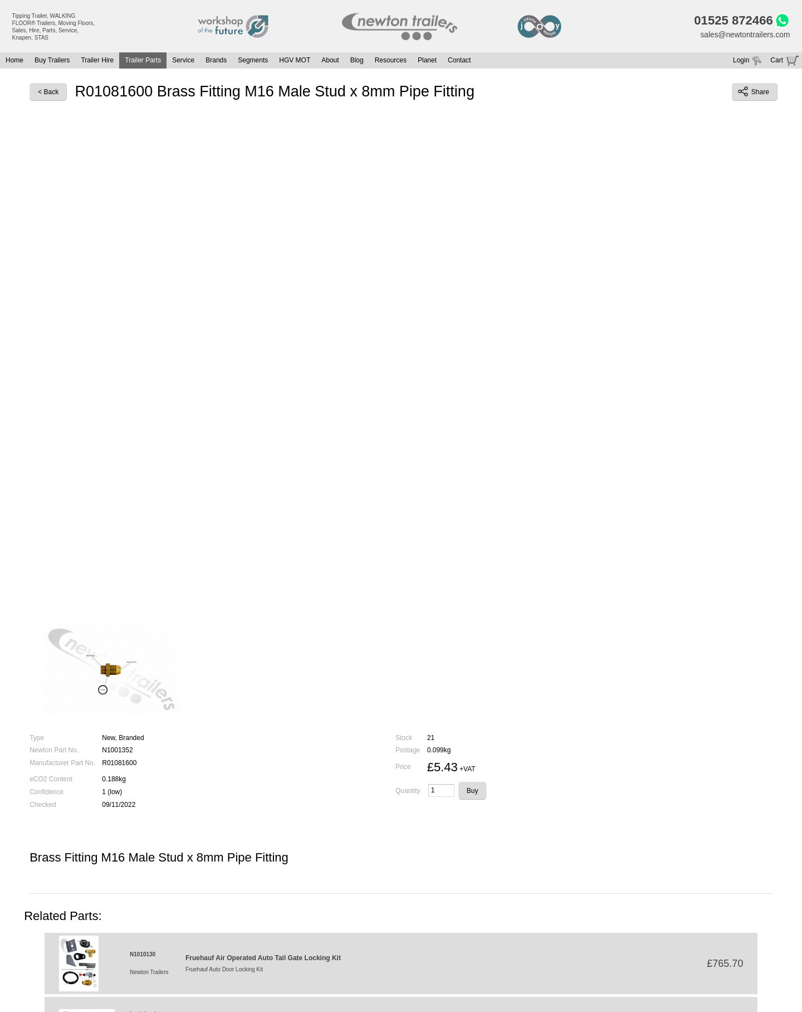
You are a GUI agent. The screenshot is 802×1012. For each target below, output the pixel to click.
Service (183, 61)
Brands (216, 61)
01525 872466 (731, 21)
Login (741, 61)
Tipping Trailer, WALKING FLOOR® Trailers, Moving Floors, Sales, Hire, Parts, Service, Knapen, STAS (53, 27)
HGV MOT (294, 61)
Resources (391, 61)
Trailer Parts (143, 61)
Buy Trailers (52, 61)
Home (14, 61)
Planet (427, 61)
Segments (253, 61)
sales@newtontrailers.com (744, 35)
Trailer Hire (97, 61)
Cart (776, 61)
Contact (459, 61)
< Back (48, 92)
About (330, 61)
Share (753, 92)
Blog (357, 61)
